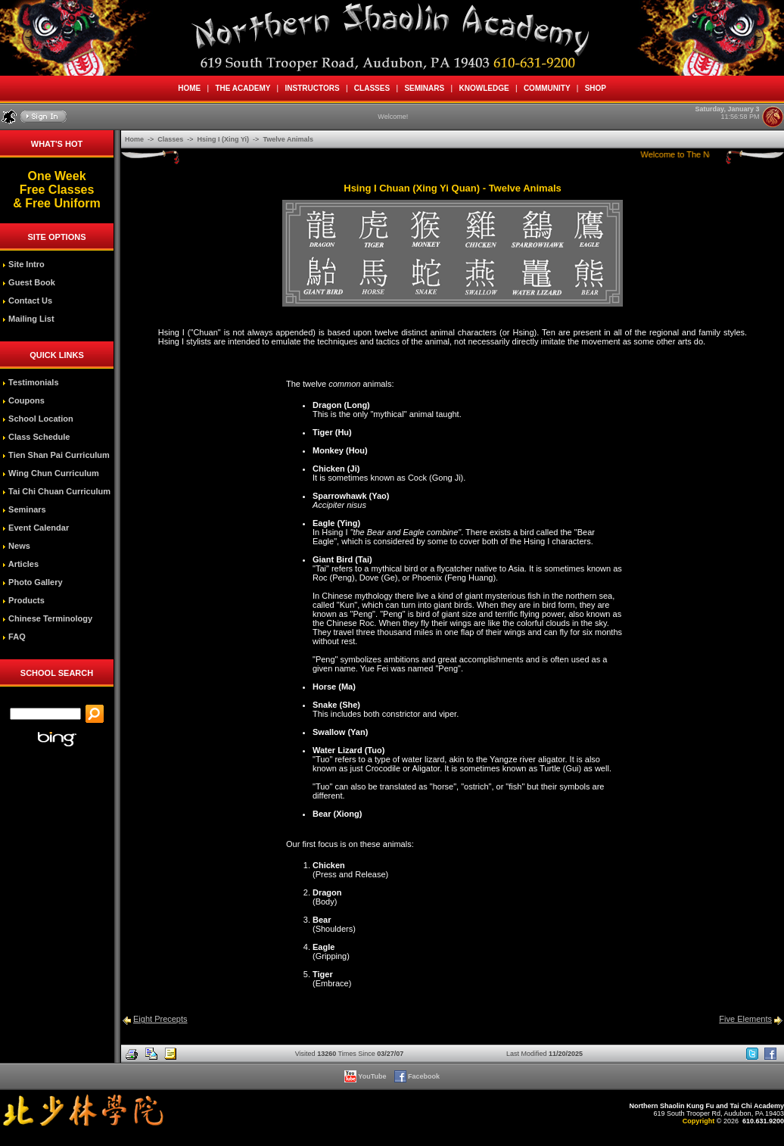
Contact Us (27, 300)
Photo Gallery (32, 582)
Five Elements (745, 1018)
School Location (37, 418)
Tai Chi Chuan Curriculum (56, 491)
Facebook (418, 1076)
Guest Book (28, 282)
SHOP (595, 88)
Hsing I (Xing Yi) (224, 139)
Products (23, 600)
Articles (20, 563)
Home (135, 139)
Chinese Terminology (47, 618)
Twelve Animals (288, 139)
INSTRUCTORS (312, 88)
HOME (189, 88)
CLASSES (372, 88)
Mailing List (28, 318)
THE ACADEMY (243, 88)
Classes (171, 139)
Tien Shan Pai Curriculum (56, 454)
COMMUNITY (546, 88)
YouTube (366, 1076)
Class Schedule (36, 436)
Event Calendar (35, 527)
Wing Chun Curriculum (50, 473)
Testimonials (30, 382)
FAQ (14, 636)
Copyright (699, 1121)
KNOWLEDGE (484, 88)
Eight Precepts (160, 1018)
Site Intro (23, 264)
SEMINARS (424, 88)
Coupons (23, 400)
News (16, 545)
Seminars (24, 509)
